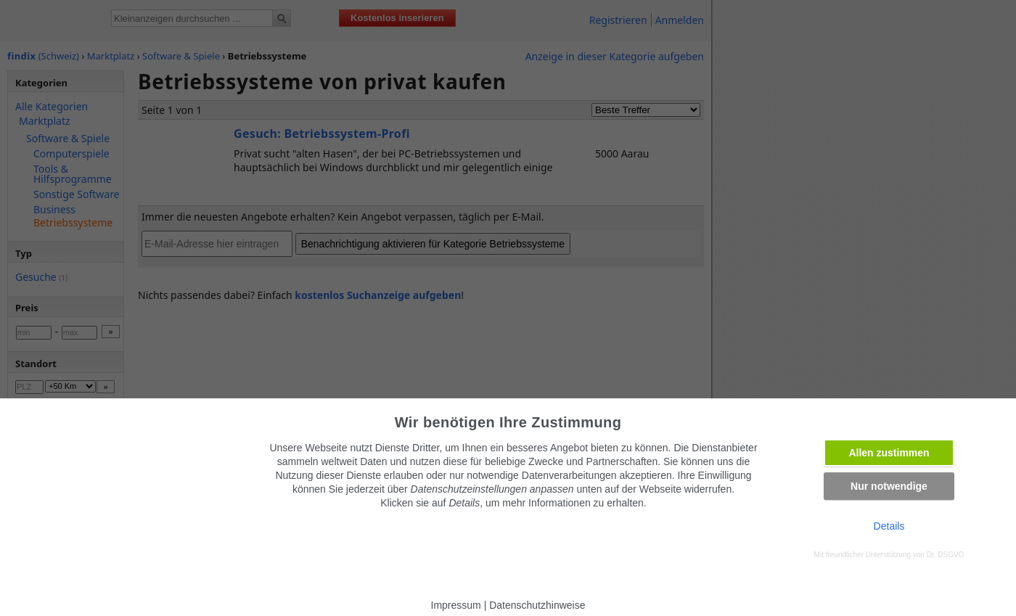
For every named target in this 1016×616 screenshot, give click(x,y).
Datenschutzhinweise (537, 605)
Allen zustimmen (888, 453)
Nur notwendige (889, 486)
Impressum (456, 605)
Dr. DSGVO (945, 555)
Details (889, 526)
